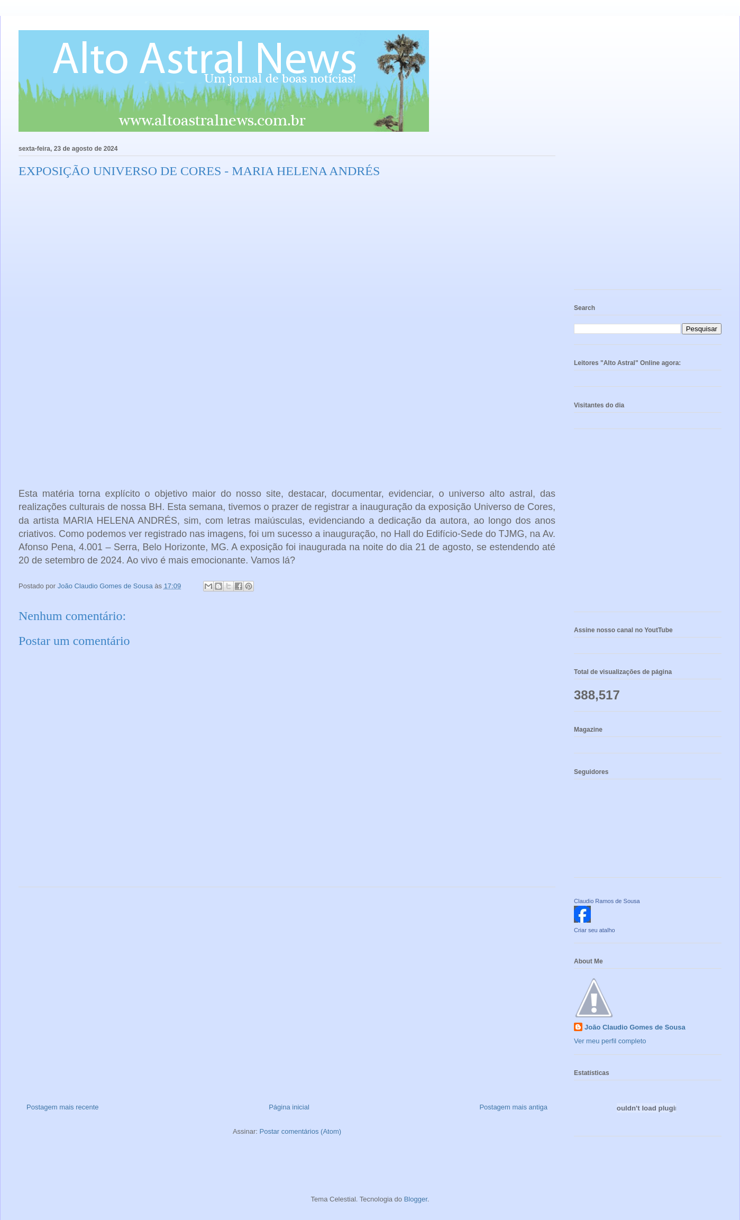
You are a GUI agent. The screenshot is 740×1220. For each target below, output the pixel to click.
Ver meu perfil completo (610, 1041)
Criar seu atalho (594, 930)
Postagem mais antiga (513, 1107)
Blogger (415, 1199)
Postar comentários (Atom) (300, 1131)
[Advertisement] (287, 991)
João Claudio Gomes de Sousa (635, 1027)
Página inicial (289, 1107)
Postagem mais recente (62, 1107)
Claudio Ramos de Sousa (607, 901)
